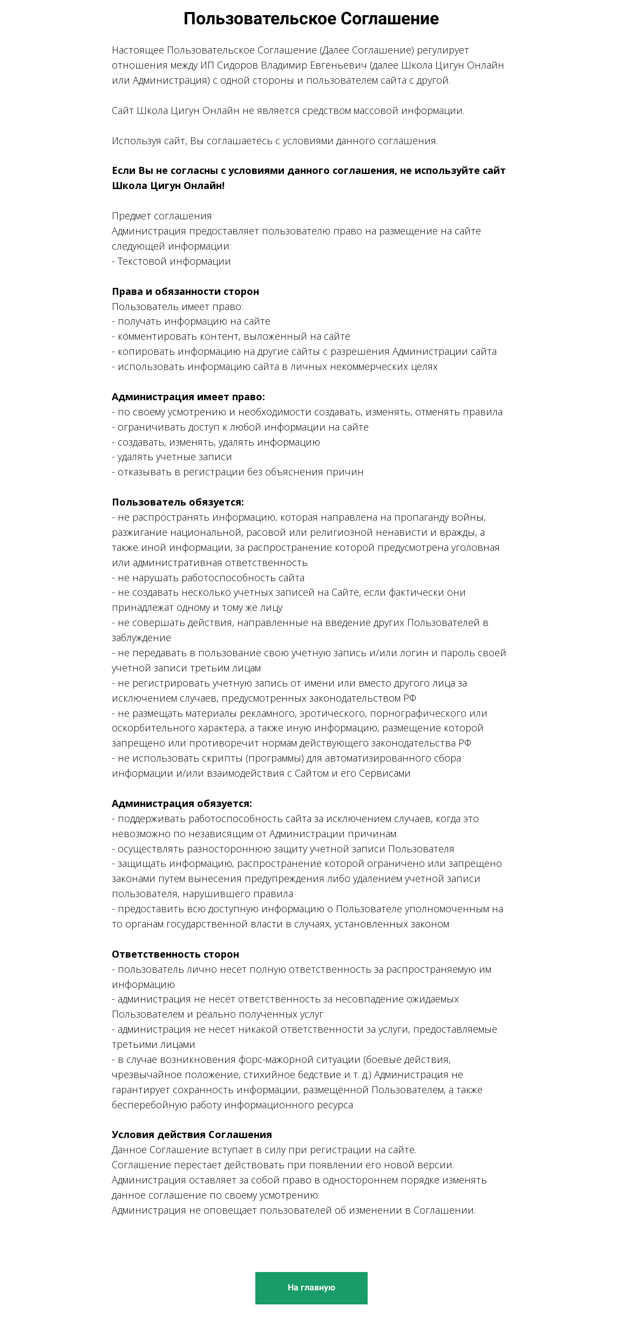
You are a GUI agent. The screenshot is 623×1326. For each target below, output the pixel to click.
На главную (311, 1287)
